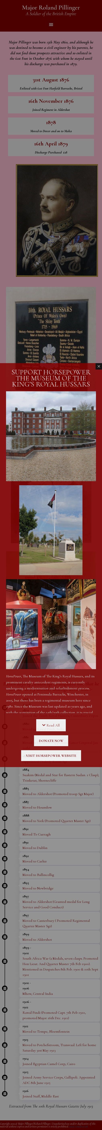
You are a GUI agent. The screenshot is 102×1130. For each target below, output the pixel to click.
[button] (51, 24)
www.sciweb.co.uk (78, 1126)
